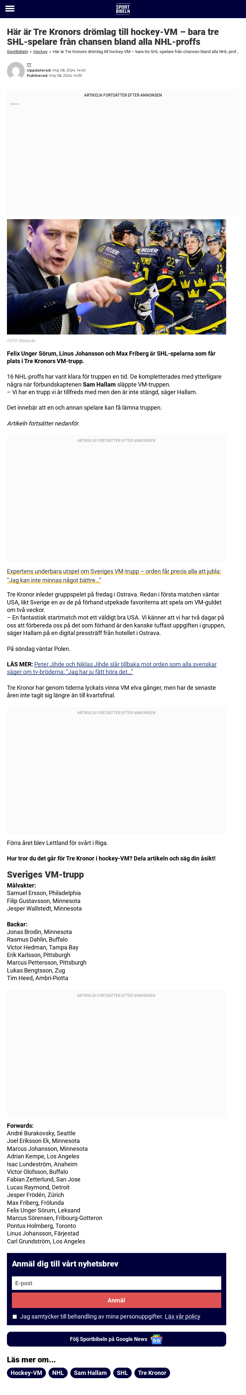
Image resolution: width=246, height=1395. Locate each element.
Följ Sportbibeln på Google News (116, 1339)
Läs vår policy (182, 1316)
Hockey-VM (26, 1372)
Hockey (40, 51)
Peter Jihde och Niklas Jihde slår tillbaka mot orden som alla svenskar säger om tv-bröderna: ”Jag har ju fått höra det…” (112, 668)
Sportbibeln (17, 51)
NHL (58, 1372)
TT (29, 64)
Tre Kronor (152, 1372)
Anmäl (116, 1300)
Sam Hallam (90, 1372)
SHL (122, 1372)
